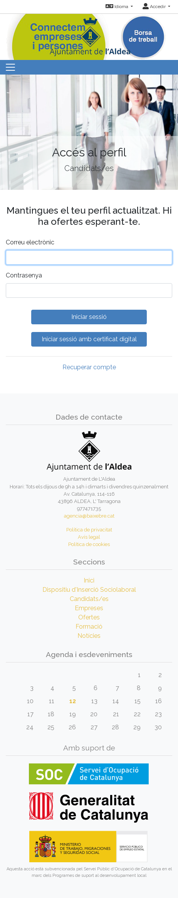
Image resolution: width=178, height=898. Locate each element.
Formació (89, 626)
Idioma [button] (117, 6)
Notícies (89, 635)
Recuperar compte (89, 367)
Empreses (89, 608)
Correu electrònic (30, 242)
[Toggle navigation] (10, 67)
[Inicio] (89, 34)
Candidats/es (89, 599)
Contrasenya (24, 275)
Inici (89, 580)
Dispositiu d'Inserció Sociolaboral (89, 589)
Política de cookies (89, 544)
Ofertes (89, 617)
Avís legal (89, 537)
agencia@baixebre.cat (89, 516)
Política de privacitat (89, 530)
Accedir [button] (155, 6)
